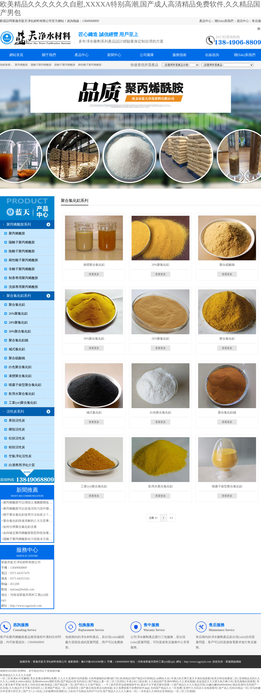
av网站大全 (163, 678)
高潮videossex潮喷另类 (45, 681)
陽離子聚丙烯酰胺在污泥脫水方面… (27, 539)
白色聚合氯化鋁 (20, 367)
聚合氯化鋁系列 (19, 295)
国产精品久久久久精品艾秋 (189, 684)
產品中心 (205, 21)
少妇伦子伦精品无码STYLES (85, 691)
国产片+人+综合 (32, 691)
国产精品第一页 (64, 684)
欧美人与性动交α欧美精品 (37, 684)
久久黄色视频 (187, 681)
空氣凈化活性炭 (20, 456)
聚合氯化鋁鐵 (18, 340)
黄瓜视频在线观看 (244, 681)
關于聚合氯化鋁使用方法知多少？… (27, 514)
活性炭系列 (15, 411)
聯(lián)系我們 (224, 21)
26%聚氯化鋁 (18, 313)
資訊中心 (243, 21)
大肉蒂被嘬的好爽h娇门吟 (104, 678)
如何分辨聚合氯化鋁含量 (20, 526)
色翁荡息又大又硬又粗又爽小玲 (214, 681)
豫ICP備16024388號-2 (93, 661)
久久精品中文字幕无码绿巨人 (26, 687)
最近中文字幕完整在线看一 (156, 684)
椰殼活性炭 (17, 429)
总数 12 (153, 517)
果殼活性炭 (17, 420)
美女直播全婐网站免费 (43, 678)
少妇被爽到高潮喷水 (55, 691)
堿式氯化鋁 (17, 349)
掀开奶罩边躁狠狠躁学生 (125, 684)
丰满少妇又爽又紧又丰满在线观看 (190, 678)
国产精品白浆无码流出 (74, 681)
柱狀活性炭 (17, 438)
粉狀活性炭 (17, 447)
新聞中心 (114, 55)
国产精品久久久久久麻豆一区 (120, 691)
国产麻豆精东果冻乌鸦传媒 (96, 687)
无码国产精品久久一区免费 (166, 687)
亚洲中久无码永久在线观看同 (200, 687)
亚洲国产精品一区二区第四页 (62, 687)
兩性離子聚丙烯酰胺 (90, 64)
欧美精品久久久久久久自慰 (15, 675)
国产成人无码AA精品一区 (233, 687)
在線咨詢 (212, 55)
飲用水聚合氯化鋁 (22, 393)
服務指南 (179, 55)
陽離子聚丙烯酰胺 (41, 64)
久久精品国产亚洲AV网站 (163, 681)
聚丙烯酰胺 (21, 64)
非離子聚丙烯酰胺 (22, 269)
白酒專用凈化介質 (22, 465)
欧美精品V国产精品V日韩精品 (137, 678)
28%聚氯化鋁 (18, 322)
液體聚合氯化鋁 (20, 376)
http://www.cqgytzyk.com (197, 661)
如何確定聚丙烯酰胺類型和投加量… (27, 533)
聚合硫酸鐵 (17, 358)
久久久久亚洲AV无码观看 (72, 678)
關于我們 (49, 55)
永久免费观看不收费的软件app (131, 687)
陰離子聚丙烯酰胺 (64, 64)
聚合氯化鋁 (17, 304)
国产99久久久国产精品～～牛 (91, 684)
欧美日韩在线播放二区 (224, 678)
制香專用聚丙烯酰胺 (23, 278)
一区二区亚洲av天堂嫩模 (14, 678)
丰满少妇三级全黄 (136, 681)
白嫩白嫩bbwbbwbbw (218, 684)
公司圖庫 (147, 55)
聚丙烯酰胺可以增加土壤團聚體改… (27, 502)
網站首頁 (16, 55)
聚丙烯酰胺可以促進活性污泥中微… (27, 508)
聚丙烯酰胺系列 (19, 224)
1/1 (171, 517)
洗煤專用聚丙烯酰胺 (23, 287)
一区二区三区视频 (184, 691)
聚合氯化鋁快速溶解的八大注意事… (27, 520)
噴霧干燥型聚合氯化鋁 (25, 385)
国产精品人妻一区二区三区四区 (106, 681)
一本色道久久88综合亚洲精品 (155, 691)
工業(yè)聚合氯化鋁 (23, 402)
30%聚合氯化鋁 (20, 331)
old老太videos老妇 (20, 681)
